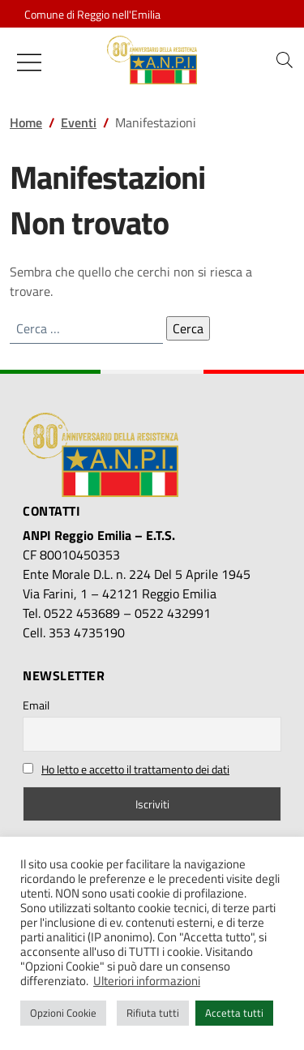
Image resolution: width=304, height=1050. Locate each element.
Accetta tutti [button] (234, 1013)
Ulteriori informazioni (146, 980)
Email (36, 705)
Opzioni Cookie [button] (63, 1013)
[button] (284, 60)
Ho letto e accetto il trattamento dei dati (135, 769)
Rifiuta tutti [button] (152, 1013)
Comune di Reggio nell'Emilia (92, 14)
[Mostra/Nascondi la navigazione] (29, 62)
